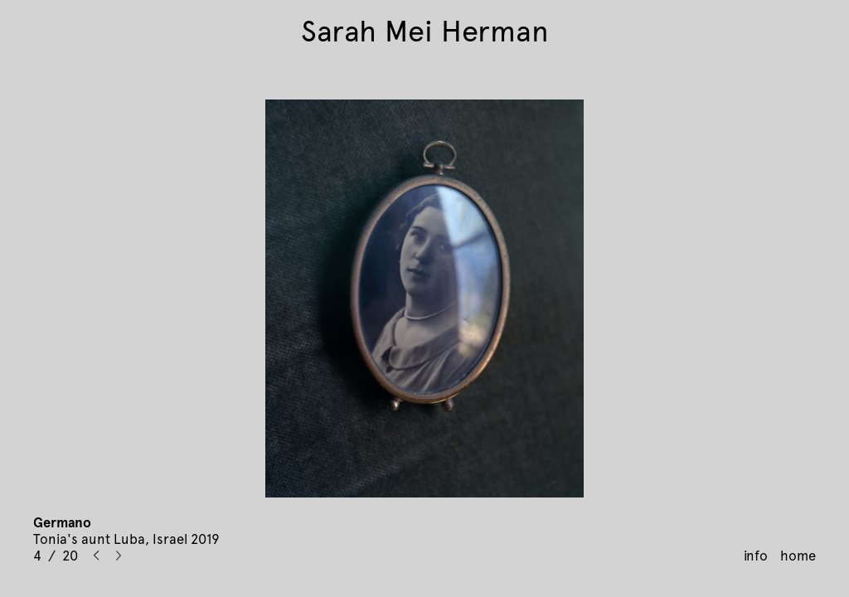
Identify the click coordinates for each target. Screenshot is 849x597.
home (798, 555)
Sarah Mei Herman (425, 31)
